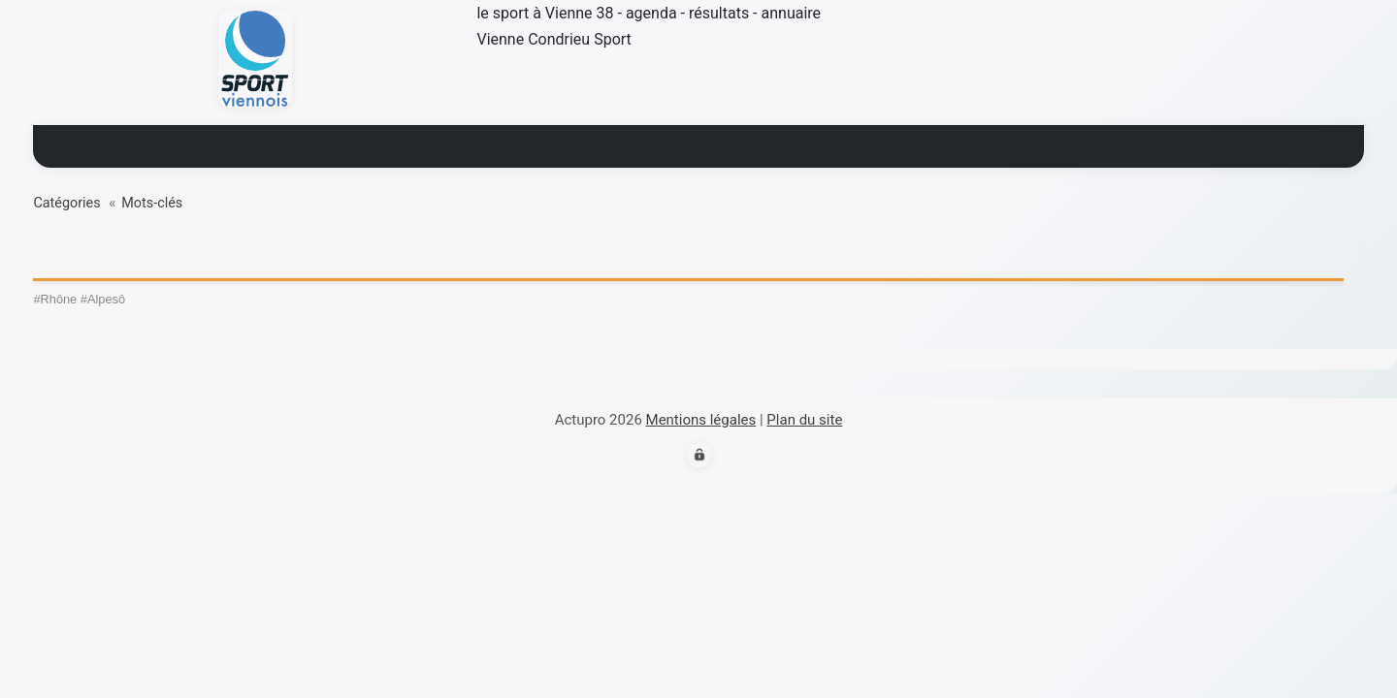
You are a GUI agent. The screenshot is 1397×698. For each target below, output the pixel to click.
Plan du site (804, 419)
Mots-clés (151, 203)
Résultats (584, 142)
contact (929, 142)
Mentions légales (701, 419)
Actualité (473, 142)
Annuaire (825, 142)
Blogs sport (706, 142)
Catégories (66, 203)
